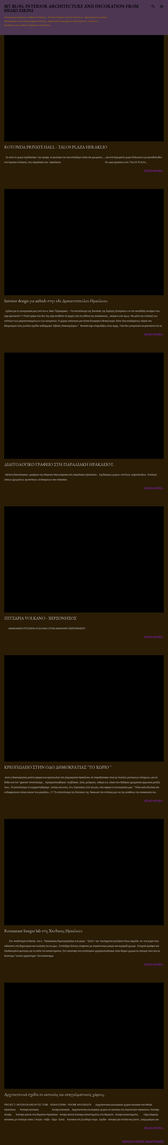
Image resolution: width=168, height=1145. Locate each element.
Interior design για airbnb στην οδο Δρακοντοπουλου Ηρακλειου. (56, 300)
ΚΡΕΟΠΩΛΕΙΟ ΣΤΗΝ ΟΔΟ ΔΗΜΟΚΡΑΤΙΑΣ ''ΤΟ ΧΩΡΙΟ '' (58, 767)
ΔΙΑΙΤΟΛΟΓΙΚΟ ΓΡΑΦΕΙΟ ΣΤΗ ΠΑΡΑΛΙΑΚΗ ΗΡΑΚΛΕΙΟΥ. (59, 464)
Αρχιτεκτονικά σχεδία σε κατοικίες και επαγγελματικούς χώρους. (54, 1094)
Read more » (154, 171)
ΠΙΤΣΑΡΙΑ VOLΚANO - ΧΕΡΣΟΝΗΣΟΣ (40, 618)
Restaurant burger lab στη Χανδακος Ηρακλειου (43, 930)
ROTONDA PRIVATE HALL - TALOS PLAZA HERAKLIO (55, 147)
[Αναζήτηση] (153, 6)
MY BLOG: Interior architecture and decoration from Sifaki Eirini (71, 8)
